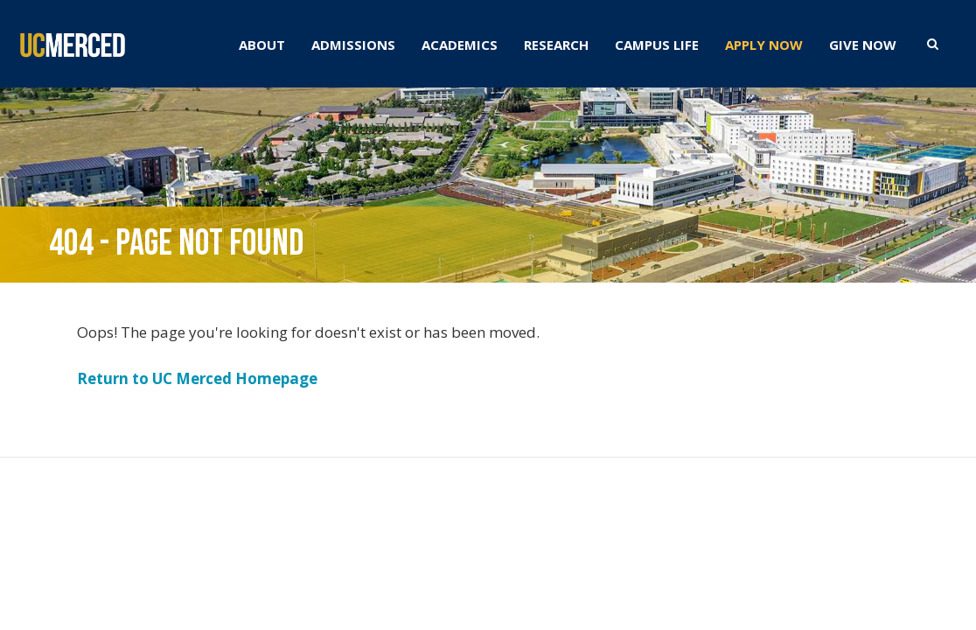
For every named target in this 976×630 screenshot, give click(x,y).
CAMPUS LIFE (657, 44)
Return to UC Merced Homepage (197, 378)
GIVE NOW (862, 44)
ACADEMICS (460, 44)
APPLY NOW (764, 44)
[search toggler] (933, 43)
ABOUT (262, 44)
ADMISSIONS (353, 44)
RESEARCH (556, 44)
